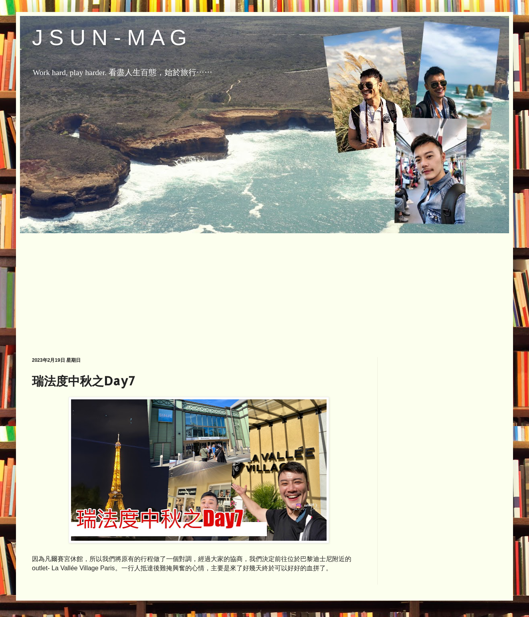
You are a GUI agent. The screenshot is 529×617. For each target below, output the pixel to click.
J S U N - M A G (109, 37)
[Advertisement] (264, 289)
